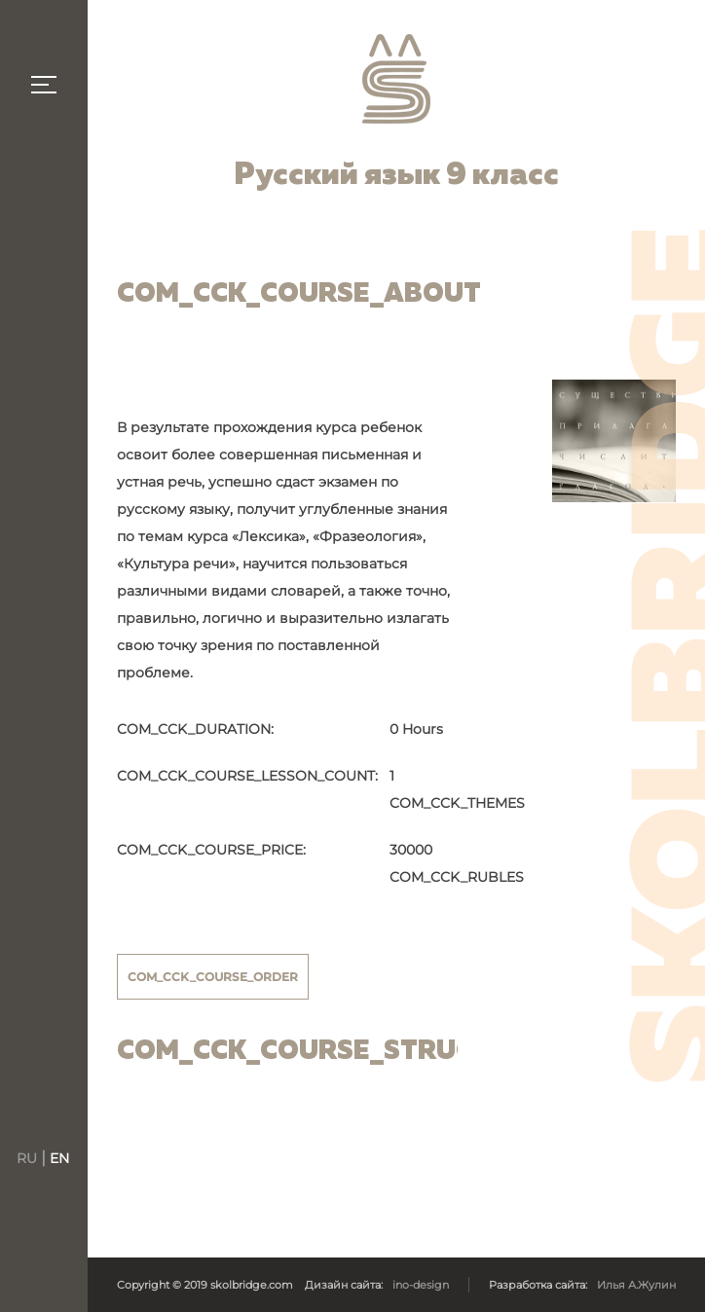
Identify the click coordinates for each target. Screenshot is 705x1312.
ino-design (420, 1285)
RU (29, 1158)
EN (59, 1158)
